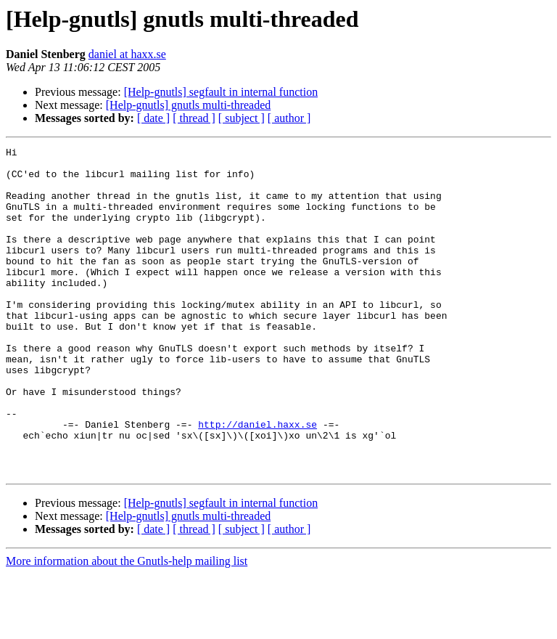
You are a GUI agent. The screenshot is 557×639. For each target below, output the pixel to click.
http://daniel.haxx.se (257, 480)
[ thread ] (194, 118)
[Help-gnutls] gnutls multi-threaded (188, 105)
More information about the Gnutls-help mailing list (126, 626)
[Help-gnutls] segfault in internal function (221, 92)
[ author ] (289, 118)
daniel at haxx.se (127, 54)
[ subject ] (241, 118)
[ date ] (153, 118)
